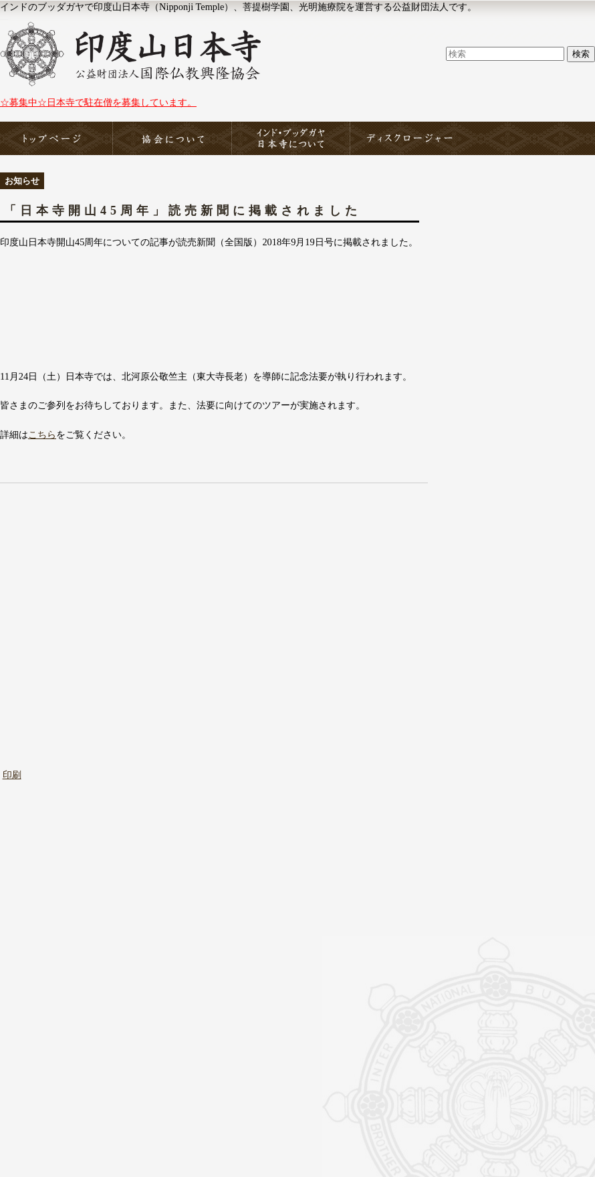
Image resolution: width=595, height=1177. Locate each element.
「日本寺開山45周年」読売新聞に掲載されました (182, 210)
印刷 (12, 774)
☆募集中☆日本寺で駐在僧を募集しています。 (98, 102)
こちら (42, 434)
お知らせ (22, 181)
